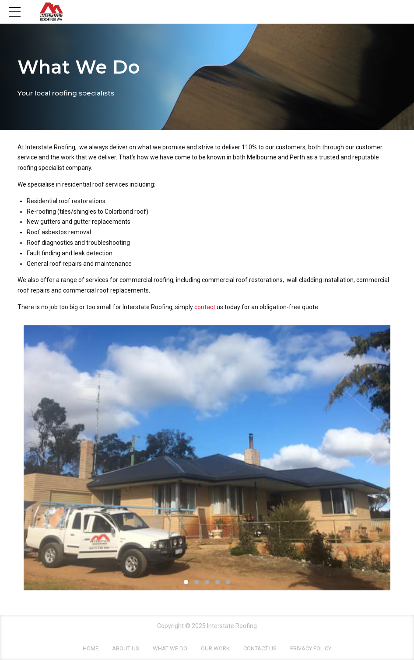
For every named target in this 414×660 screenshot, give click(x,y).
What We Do (170, 648)
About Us (125, 648)
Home (90, 648)
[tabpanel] (207, 457)
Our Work (215, 648)
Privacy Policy (310, 648)
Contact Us (260, 648)
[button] (44, 455)
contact (205, 307)
